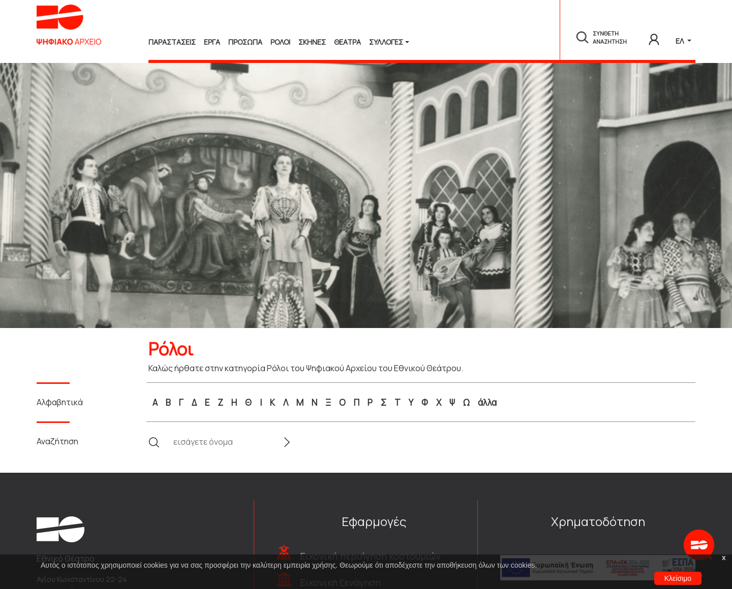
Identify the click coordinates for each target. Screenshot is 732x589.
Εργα (212, 42)
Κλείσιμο (677, 578)
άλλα (487, 402)
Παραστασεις (172, 42)
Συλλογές (386, 42)
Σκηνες (312, 42)
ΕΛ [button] (680, 41)
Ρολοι (280, 42)
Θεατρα (347, 42)
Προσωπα (245, 42)
